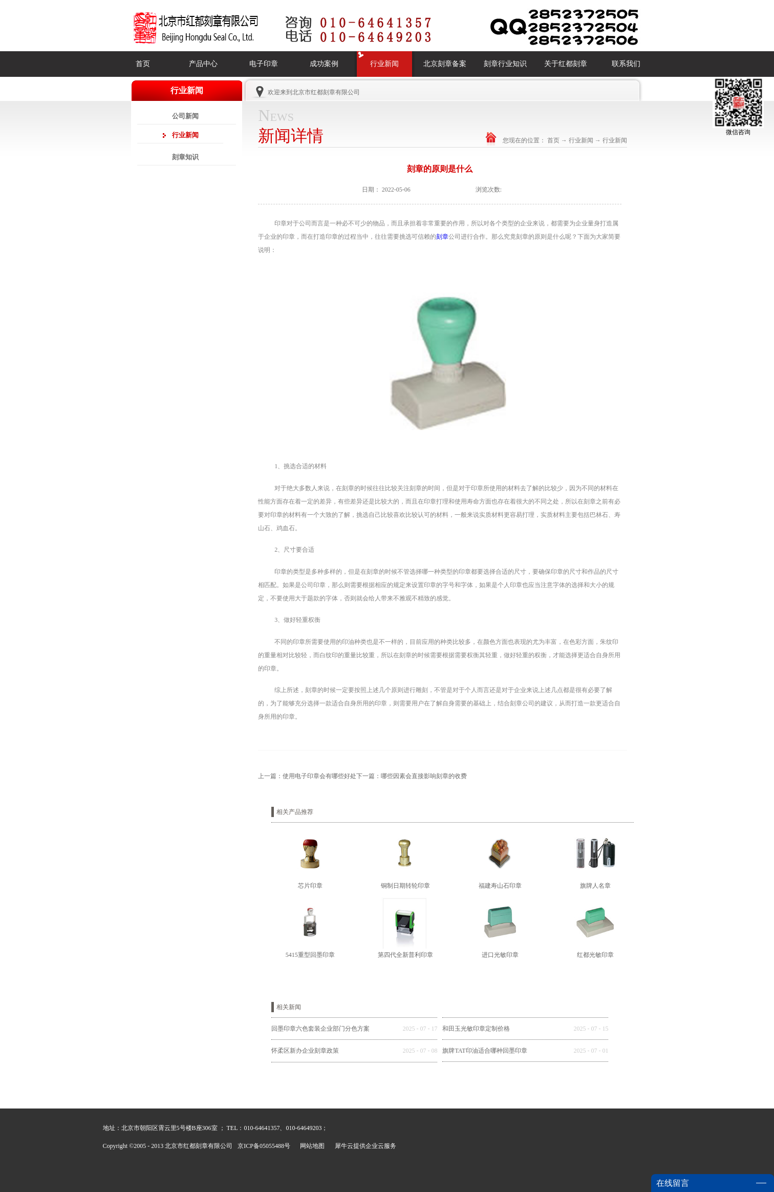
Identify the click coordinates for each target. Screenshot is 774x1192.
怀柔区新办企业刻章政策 (305, 1050)
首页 (143, 64)
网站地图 (311, 1145)
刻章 (442, 236)
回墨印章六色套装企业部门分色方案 (320, 1028)
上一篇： (307, 776)
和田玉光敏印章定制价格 (476, 1028)
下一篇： (411, 776)
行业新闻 (581, 140)
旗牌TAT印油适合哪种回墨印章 (484, 1050)
